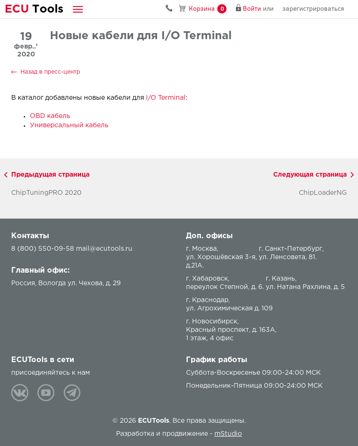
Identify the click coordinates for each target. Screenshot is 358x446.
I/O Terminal (166, 98)
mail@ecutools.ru (104, 249)
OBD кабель (50, 116)
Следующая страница (310, 175)
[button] (78, 9)
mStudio (228, 434)
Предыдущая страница (50, 175)
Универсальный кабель (69, 125)
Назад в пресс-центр (50, 72)
